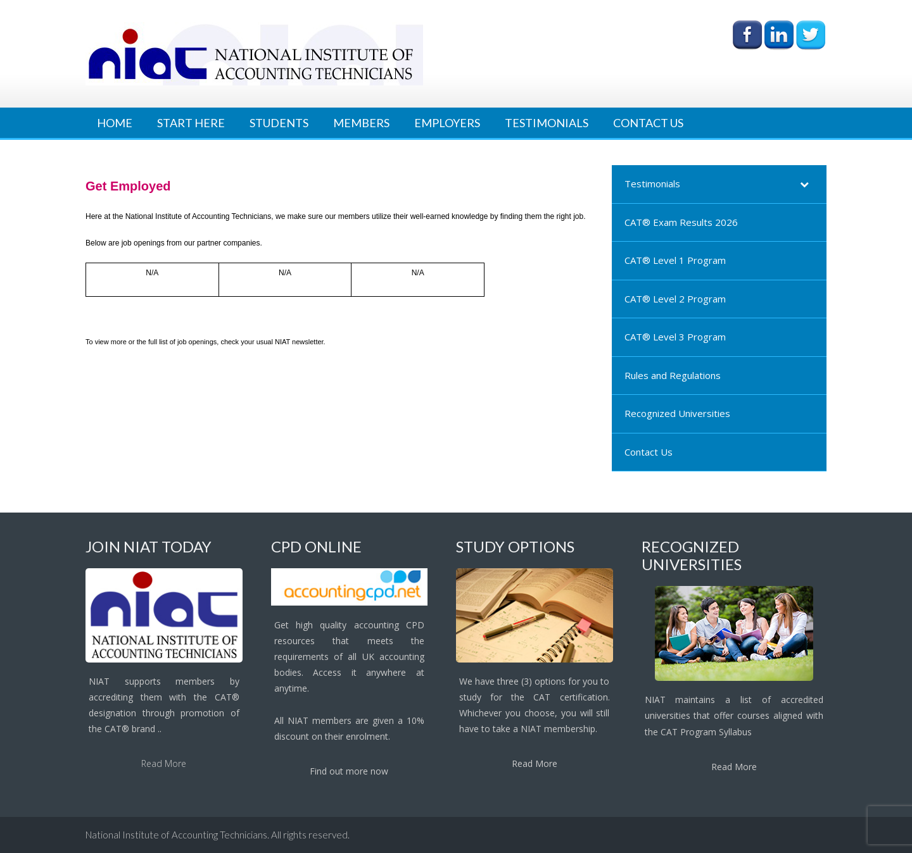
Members (361, 123)
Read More (163, 763)
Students (279, 123)
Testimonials (546, 123)
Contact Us (648, 123)
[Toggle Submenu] (804, 184)
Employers (447, 123)
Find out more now (349, 771)
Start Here (191, 123)
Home (114, 123)
